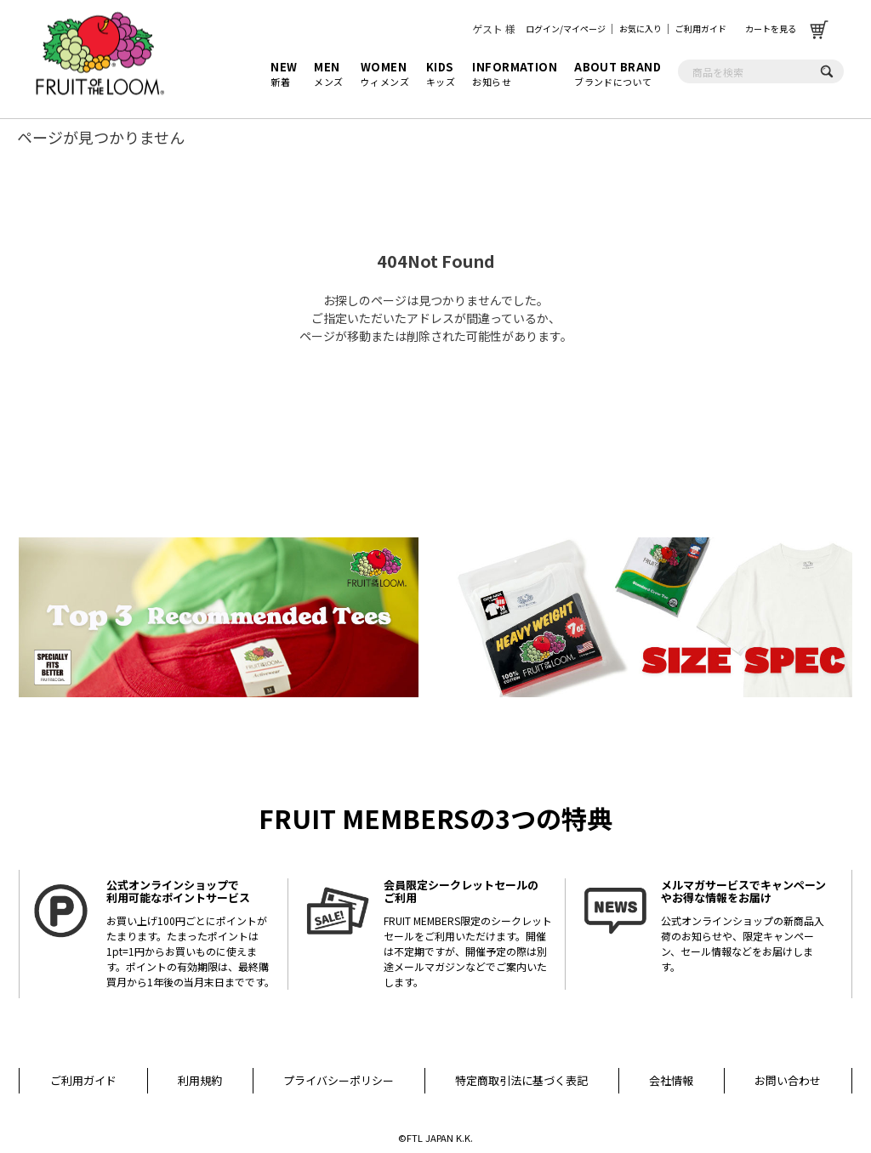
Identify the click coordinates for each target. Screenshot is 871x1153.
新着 (283, 74)
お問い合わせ (787, 1080)
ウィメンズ (385, 74)
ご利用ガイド (700, 28)
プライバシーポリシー (338, 1080)
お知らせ (514, 74)
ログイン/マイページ (566, 28)
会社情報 (671, 1080)
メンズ (328, 74)
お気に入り (640, 28)
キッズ (440, 74)
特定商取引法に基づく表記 (521, 1080)
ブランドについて (617, 74)
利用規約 (200, 1080)
